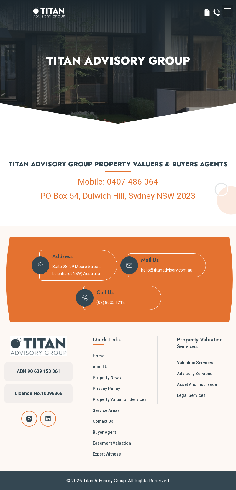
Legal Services (191, 395)
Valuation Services (195, 362)
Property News (107, 377)
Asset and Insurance (197, 384)
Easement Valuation (112, 443)
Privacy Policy (106, 388)
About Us (101, 366)
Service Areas (106, 410)
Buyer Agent (104, 432)
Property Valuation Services (120, 399)
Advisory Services (194, 373)
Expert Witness (107, 454)
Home (98, 355)
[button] (228, 11)
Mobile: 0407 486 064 (118, 182)
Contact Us (103, 421)
